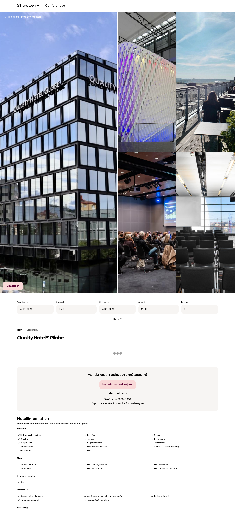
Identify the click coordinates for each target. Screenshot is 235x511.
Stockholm (32, 330)
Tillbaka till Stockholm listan (22, 17)
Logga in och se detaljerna (117, 384)
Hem (19, 330)
